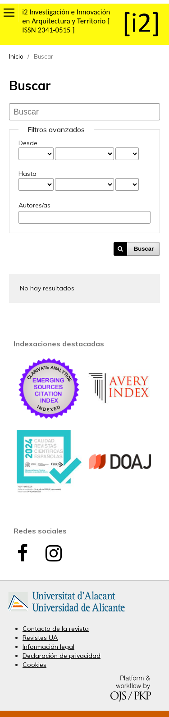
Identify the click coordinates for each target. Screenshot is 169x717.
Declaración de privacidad (61, 656)
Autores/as (34, 205)
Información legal (48, 647)
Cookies (34, 665)
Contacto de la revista (56, 629)
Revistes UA (40, 638)
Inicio (16, 56)
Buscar (144, 248)
